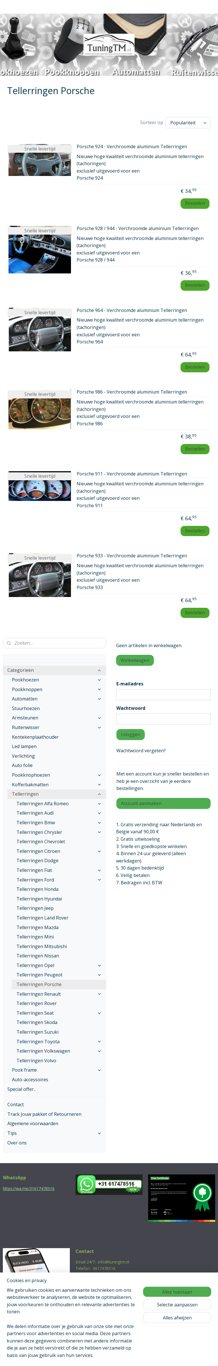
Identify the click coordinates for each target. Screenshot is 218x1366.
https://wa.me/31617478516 (28, 1187)
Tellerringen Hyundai (39, 897)
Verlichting (23, 754)
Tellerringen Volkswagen (59, 1049)
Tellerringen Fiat (59, 869)
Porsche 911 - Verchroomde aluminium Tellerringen (132, 472)
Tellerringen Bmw (59, 821)
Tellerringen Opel (59, 964)
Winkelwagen (135, 659)
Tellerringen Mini (35, 935)
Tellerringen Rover (36, 1002)
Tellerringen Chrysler (59, 831)
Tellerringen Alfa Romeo (59, 802)
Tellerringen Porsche (39, 983)
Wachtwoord (130, 707)
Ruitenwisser (57, 726)
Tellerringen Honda (37, 888)
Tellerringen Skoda (36, 1021)
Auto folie (22, 764)
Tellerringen (57, 792)
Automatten (57, 697)
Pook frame (57, 1068)
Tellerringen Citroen (59, 850)
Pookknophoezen (57, 773)
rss (97, 1356)
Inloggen (130, 733)
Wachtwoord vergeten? (141, 749)
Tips (54, 1132)
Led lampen (24, 745)
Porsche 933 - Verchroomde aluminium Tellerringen (132, 554)
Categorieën (54, 669)
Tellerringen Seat (59, 1011)
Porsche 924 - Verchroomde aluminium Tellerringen (132, 145)
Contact (15, 1103)
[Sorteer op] (188, 122)
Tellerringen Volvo (36, 1059)
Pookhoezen (57, 678)
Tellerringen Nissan (37, 954)
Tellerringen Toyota (59, 1040)
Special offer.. (21, 1088)
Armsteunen (57, 716)
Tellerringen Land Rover (42, 916)
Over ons (17, 1141)
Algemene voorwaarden (32, 1122)
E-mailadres (129, 682)
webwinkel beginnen (118, 1356)
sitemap (85, 1356)
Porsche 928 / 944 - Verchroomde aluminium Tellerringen (138, 227)
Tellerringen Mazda (37, 926)
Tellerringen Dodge (37, 859)
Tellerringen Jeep (35, 907)
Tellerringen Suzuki (37, 1030)
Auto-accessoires (30, 1078)
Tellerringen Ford (59, 878)
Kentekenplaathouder (35, 735)
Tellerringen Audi (59, 811)
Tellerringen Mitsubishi (41, 945)
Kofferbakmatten (57, 783)
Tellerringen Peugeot (59, 973)
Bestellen (195, 202)
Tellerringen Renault (59, 992)
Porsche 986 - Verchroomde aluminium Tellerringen (132, 391)
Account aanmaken (141, 802)
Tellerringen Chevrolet (40, 840)
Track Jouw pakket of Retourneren (44, 1113)
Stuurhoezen (26, 707)
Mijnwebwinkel (167, 1356)
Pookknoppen (57, 688)
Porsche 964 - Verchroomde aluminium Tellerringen (132, 309)
